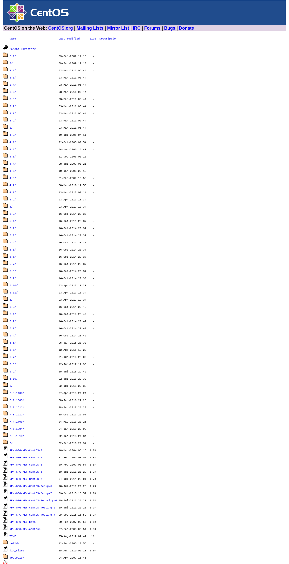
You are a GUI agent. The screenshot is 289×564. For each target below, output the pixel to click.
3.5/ (12, 88)
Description (108, 38)
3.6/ (12, 95)
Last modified (69, 38)
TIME (12, 502)
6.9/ (12, 348)
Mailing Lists (90, 28)
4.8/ (12, 182)
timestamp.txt (20, 542)
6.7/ (12, 335)
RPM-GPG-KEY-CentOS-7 (25, 448)
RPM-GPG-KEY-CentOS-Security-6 (33, 468)
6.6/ (12, 328)
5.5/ (12, 235)
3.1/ (12, 68)
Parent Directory (22, 48)
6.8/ (12, 342)
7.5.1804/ (16, 402)
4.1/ (12, 135)
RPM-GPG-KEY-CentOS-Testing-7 (32, 482)
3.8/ (12, 108)
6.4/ (12, 315)
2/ (11, 61)
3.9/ (12, 115)
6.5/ (12, 322)
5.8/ (12, 255)
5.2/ (12, 215)
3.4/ (12, 81)
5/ (11, 282)
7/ (11, 415)
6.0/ (12, 288)
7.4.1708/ (16, 395)
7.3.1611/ (16, 388)
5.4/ (12, 228)
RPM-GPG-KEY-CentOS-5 (25, 435)
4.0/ (12, 128)
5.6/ (12, 242)
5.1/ (12, 208)
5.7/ (12, 248)
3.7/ (12, 101)
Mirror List (118, 28)
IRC (137, 28)
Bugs (169, 28)
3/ (11, 121)
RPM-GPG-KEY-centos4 (24, 495)
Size (93, 38)
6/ (11, 362)
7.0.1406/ (16, 368)
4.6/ (12, 168)
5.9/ (12, 262)
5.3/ (12, 222)
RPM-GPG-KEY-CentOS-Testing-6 (32, 475)
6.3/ (12, 308)
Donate (186, 28)
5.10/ (13, 268)
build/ (14, 508)
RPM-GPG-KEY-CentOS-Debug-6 (30, 455)
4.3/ (12, 148)
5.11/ (13, 275)
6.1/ (12, 295)
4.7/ (12, 175)
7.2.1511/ (16, 382)
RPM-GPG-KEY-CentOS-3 (25, 422)
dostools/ (16, 522)
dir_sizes (16, 515)
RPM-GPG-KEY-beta (22, 488)
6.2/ (12, 302)
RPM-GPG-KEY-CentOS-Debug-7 (30, 462)
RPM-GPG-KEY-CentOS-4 (25, 428)
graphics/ (16, 535)
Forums (152, 28)
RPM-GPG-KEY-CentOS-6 (25, 442)
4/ (11, 195)
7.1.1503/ (16, 375)
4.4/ (12, 155)
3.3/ (12, 75)
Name (12, 38)
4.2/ (12, 142)
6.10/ (13, 355)
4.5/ (12, 162)
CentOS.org (60, 28)
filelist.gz (18, 528)
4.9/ (12, 188)
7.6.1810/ (16, 408)
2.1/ (12, 55)
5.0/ (12, 202)
